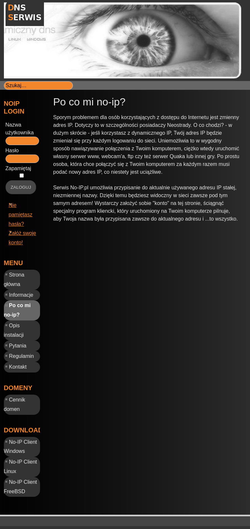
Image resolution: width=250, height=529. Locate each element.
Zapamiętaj (18, 168)
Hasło (12, 150)
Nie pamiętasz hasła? (21, 214)
